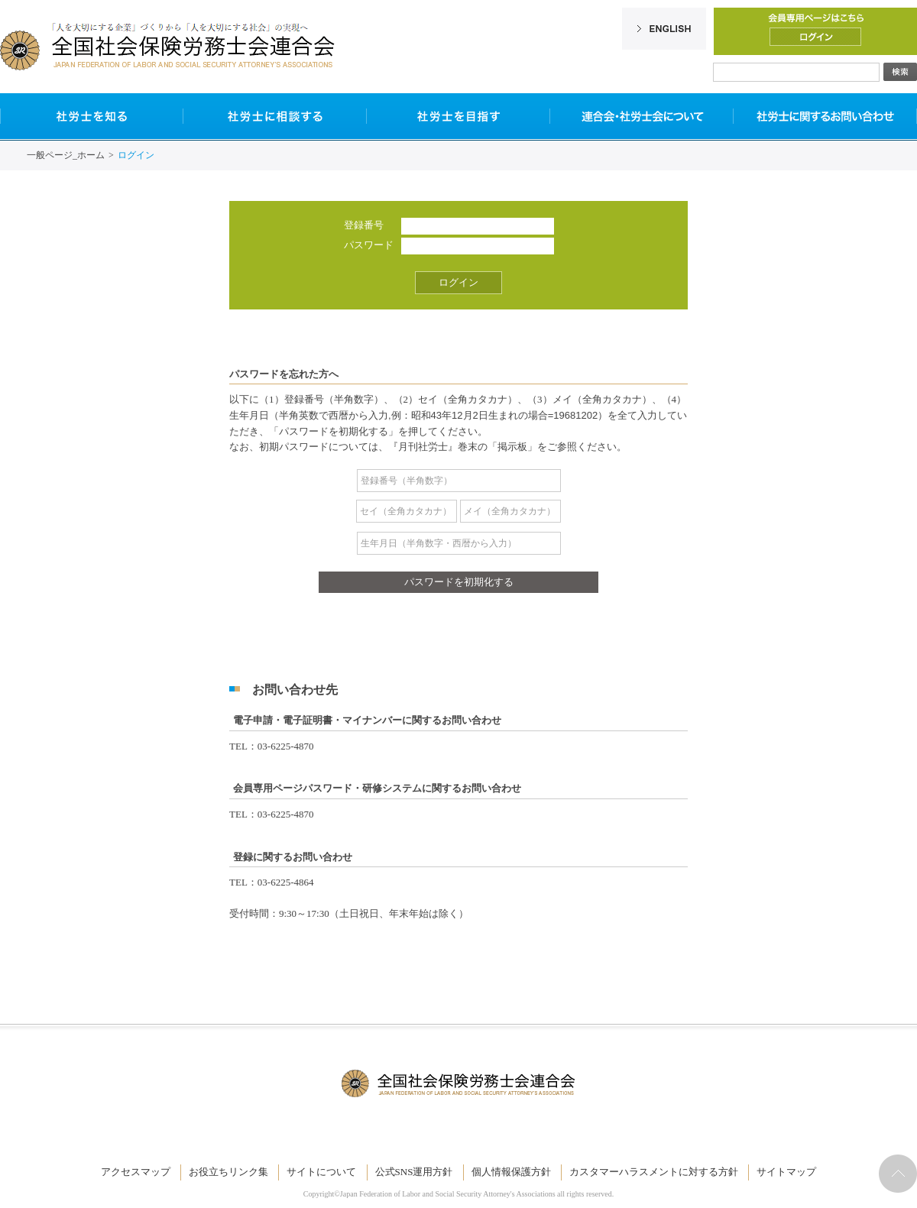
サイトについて (321, 1171)
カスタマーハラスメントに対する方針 (653, 1171)
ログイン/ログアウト (815, 37)
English (664, 29)
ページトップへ (898, 1174)
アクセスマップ (135, 1171)
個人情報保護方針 (511, 1171)
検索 (900, 72)
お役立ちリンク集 (228, 1171)
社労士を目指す (458, 116)
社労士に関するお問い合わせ (825, 116)
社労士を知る (91, 116)
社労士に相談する (275, 116)
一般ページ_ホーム (66, 155)
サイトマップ (786, 1171)
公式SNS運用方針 (414, 1171)
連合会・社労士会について (642, 116)
